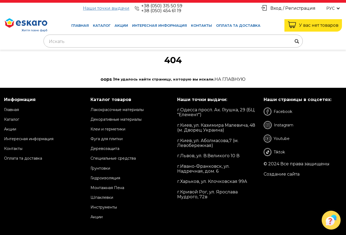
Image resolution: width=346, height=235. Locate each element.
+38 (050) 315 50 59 (161, 5)
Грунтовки (100, 168)
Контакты (201, 25)
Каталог (101, 25)
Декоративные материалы (116, 119)
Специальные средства (113, 158)
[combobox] (173, 41)
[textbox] (173, 41)
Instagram (278, 125)
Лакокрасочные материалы (117, 110)
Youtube (277, 139)
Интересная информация (159, 25)
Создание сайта (282, 174)
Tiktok (274, 152)
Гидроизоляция (105, 178)
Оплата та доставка (238, 25)
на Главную (230, 79)
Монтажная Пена (107, 188)
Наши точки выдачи (106, 8)
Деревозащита (104, 148)
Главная (80, 25)
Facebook (278, 112)
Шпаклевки (101, 197)
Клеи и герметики (107, 129)
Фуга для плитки (106, 139)
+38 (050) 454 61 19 (161, 10)
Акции (121, 25)
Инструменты (103, 207)
